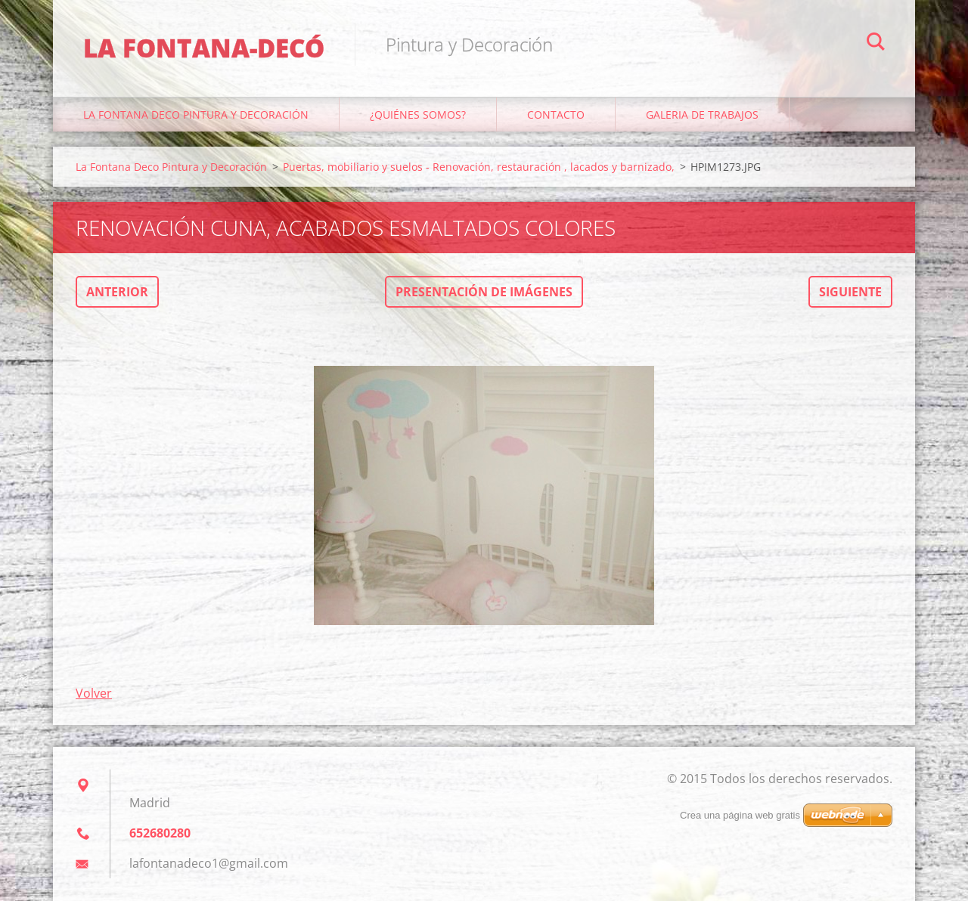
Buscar (876, 43)
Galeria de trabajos (702, 114)
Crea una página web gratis (740, 815)
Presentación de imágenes (484, 291)
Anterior (117, 291)
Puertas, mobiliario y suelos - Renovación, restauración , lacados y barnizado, (479, 166)
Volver (94, 693)
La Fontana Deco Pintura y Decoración (196, 114)
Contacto (556, 114)
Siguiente (850, 291)
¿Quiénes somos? (418, 114)
